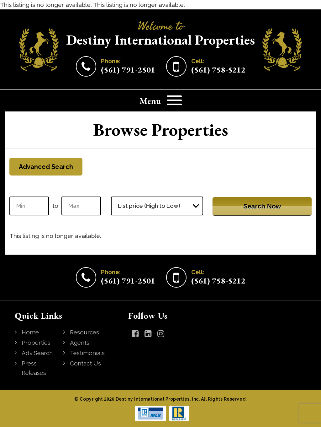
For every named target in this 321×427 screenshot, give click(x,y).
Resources (84, 332)
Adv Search (37, 352)
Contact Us (85, 363)
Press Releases (34, 368)
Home (30, 332)
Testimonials (87, 352)
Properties (36, 342)
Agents (79, 342)
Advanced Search (46, 166)
